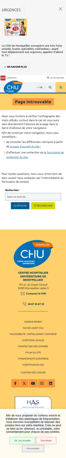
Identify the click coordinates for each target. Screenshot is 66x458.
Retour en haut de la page (60, 227)
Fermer (60, 9)
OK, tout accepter (22, 440)
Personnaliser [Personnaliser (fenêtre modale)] (33, 448)
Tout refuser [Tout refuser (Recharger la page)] (46, 440)
